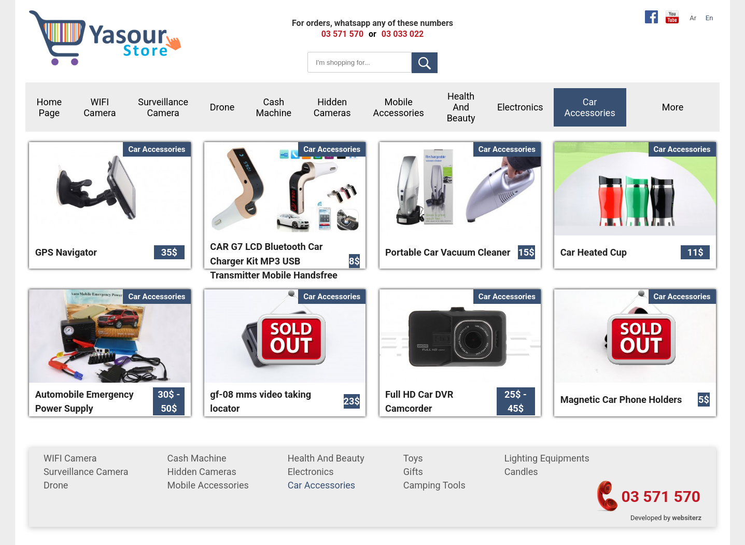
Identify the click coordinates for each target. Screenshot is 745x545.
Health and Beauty (461, 107)
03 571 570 (660, 496)
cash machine (273, 107)
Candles (521, 471)
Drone (222, 107)
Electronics (520, 107)
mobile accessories (398, 107)
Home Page (49, 107)
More (672, 107)
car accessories (589, 107)
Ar (693, 18)
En (709, 18)
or (372, 34)
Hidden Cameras (332, 107)
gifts (413, 471)
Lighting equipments (546, 458)
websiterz (686, 518)
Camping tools (434, 485)
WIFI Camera (99, 107)
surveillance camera (163, 107)
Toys (413, 458)
